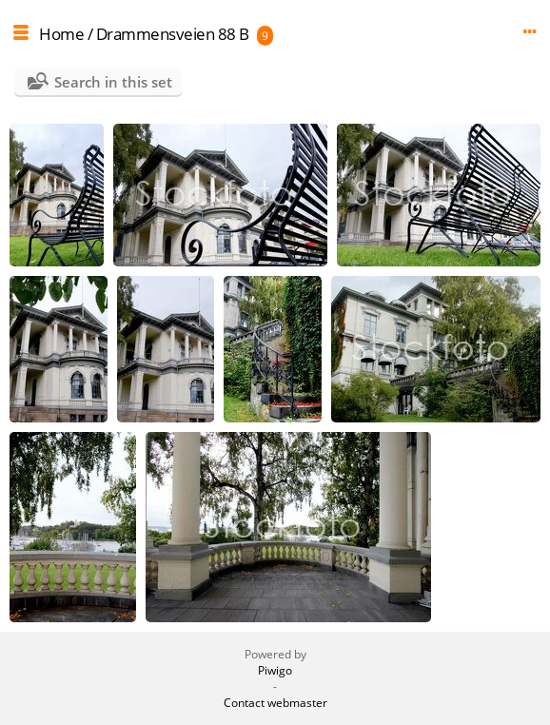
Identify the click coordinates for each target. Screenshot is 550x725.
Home (61, 34)
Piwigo (275, 670)
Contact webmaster (275, 703)
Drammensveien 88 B (172, 34)
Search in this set (113, 81)
